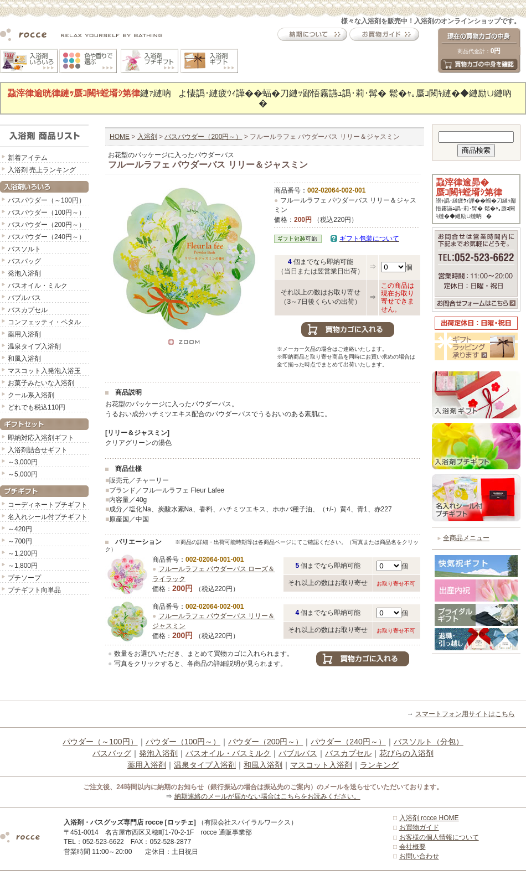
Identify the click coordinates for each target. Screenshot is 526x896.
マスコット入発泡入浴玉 (44, 371)
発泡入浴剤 (24, 273)
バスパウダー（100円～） (46, 212)
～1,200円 (23, 553)
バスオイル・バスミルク (228, 753)
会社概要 (412, 847)
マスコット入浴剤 (321, 764)
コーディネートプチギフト (47, 505)
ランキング (379, 764)
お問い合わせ (419, 856)
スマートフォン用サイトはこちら (465, 714)
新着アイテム (28, 158)
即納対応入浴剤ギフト (41, 438)
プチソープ (24, 578)
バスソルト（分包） (428, 741)
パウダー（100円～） (183, 741)
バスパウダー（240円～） (46, 237)
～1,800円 (23, 565)
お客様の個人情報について (439, 837)
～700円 (20, 541)
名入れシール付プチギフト (47, 517)
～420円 (20, 529)
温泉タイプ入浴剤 (34, 346)
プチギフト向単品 (34, 590)
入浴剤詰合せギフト (38, 450)
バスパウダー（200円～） (46, 225)
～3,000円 (23, 462)
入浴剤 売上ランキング (42, 170)
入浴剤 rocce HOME (429, 818)
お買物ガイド (419, 827)
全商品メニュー (466, 538)
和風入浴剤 (24, 358)
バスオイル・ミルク (38, 285)
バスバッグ (24, 261)
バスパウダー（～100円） (46, 200)
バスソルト (24, 249)
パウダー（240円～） (348, 741)
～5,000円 (23, 474)
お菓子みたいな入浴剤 (41, 383)
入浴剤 (147, 137)
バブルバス (24, 298)
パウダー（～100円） (100, 741)
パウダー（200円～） (265, 741)
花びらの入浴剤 (406, 753)
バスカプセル (28, 310)
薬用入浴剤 (24, 334)
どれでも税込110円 (36, 407)
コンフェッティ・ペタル (44, 322)
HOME (120, 137)
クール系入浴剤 (31, 395)
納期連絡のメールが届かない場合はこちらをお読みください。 (267, 796)
